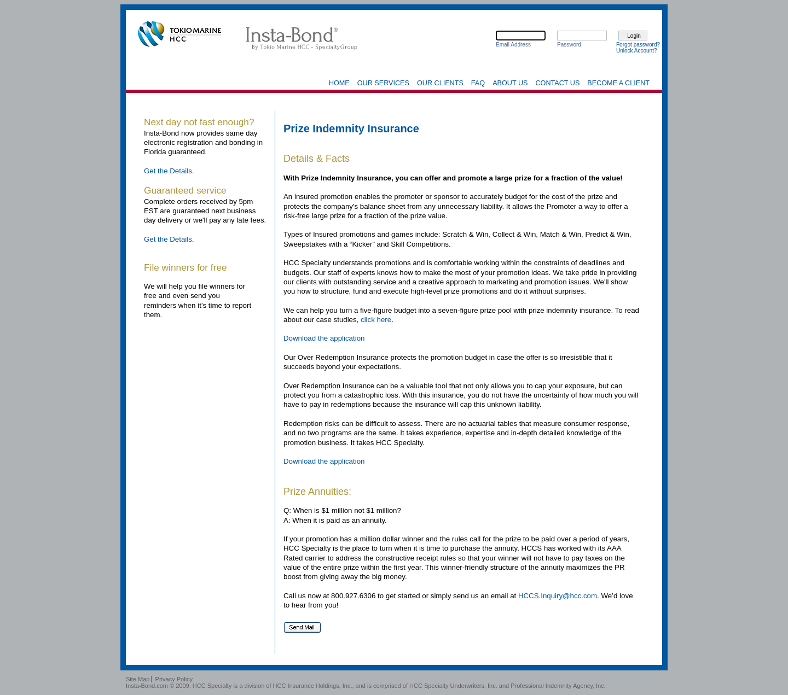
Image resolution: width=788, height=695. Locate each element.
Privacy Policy (174, 679)
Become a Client (618, 83)
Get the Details (168, 171)
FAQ (478, 83)
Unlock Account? (636, 51)
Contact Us (557, 83)
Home (339, 83)
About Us (510, 83)
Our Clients (440, 83)
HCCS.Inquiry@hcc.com (557, 596)
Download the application (323, 338)
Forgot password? (638, 45)
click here (376, 320)
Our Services (383, 83)
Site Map (137, 679)
